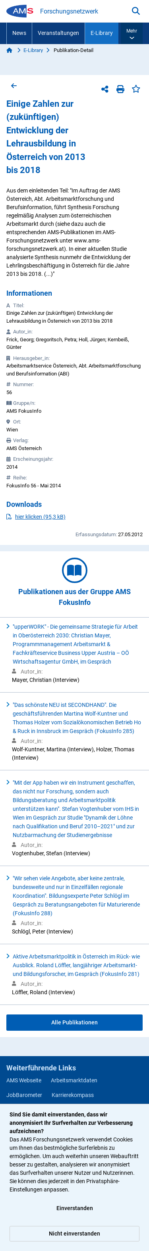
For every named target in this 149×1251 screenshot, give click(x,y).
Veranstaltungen (58, 33)
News (19, 33)
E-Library (102, 33)
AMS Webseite (23, 1080)
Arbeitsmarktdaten (74, 1080)
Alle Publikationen (74, 1022)
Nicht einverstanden (74, 1233)
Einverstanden (74, 1208)
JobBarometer (24, 1095)
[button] (132, 33)
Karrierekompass (73, 1095)
